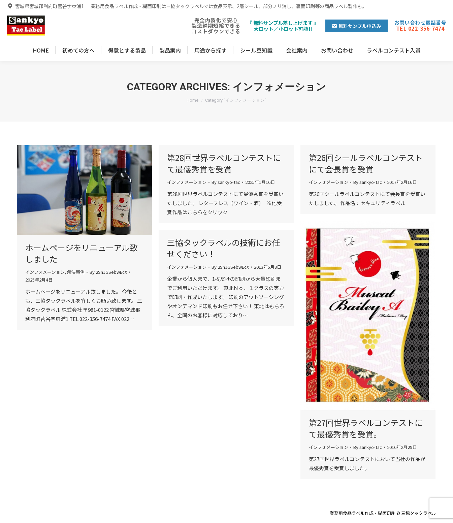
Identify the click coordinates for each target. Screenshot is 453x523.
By (108, 272)
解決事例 (76, 272)
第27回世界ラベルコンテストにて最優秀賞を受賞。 (366, 428)
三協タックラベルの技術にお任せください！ (223, 248)
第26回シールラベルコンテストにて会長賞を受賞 (366, 163)
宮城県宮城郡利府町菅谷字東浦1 (45, 6)
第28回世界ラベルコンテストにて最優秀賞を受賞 (224, 163)
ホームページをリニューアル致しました (81, 253)
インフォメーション (45, 272)
